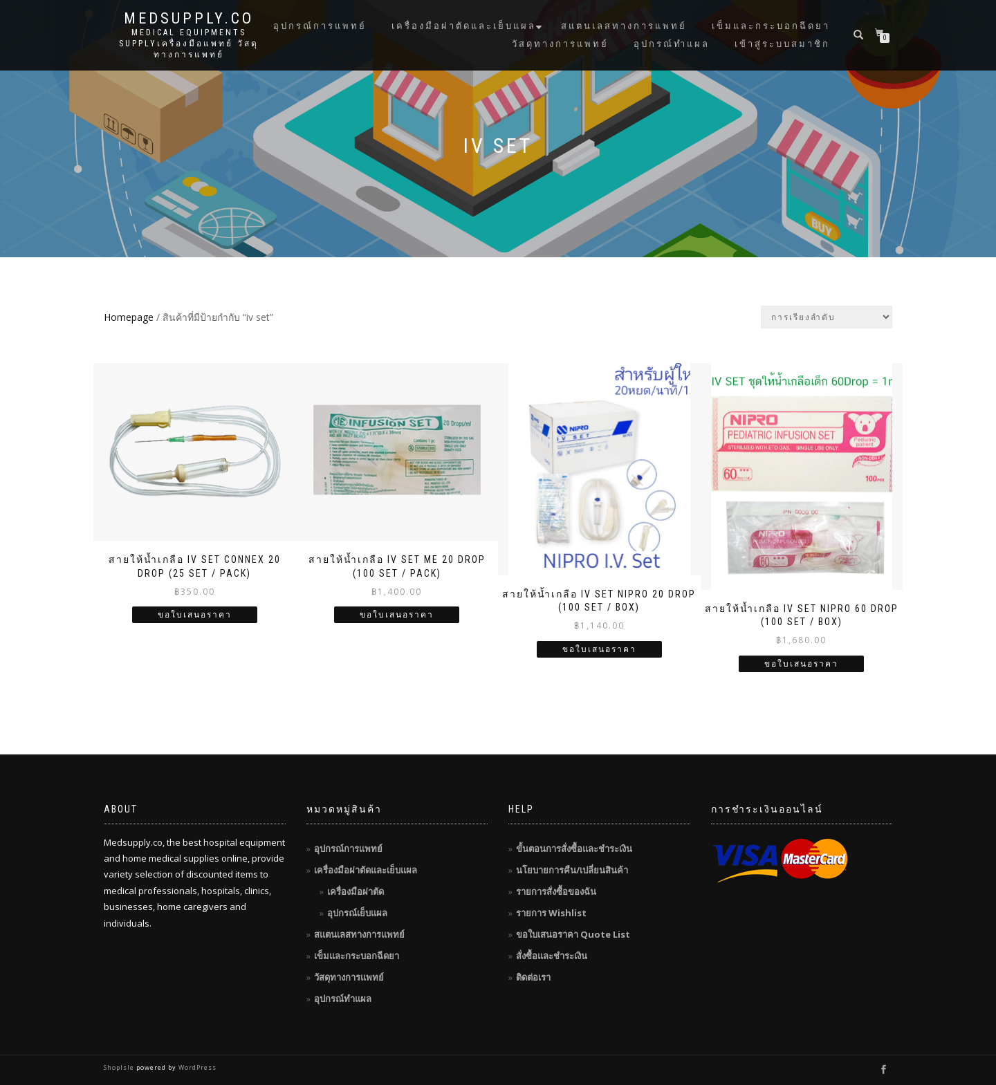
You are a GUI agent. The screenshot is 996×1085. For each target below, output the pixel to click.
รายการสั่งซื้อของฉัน (556, 891)
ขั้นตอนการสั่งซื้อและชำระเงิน (574, 848)
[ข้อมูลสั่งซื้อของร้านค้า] (826, 317)
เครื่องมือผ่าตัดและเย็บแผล (463, 26)
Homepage (129, 317)
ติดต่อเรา (533, 977)
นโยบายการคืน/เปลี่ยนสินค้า (572, 870)
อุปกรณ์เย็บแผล (357, 913)
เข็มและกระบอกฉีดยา (771, 26)
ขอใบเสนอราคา (195, 615)
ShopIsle (120, 1067)
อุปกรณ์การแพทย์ (320, 26)
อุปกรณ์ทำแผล (672, 44)
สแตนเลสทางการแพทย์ (624, 26)
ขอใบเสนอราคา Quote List (573, 934)
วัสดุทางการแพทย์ (560, 44)
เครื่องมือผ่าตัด (355, 891)
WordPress (196, 1067)
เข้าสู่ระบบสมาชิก (782, 44)
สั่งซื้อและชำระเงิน (551, 955)
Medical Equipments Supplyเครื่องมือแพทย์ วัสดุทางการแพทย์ (189, 43)
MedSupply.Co (189, 18)
